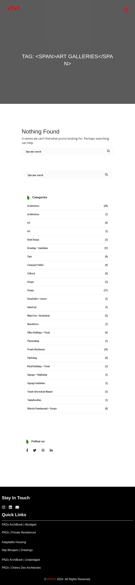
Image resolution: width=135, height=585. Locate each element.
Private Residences (36, 349)
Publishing (32, 358)
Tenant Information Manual (39, 391)
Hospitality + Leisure (37, 298)
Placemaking (33, 341)
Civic (29, 256)
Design (30, 282)
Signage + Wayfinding (37, 374)
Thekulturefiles (34, 400)
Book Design (33, 239)
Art (28, 222)
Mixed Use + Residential (38, 315)
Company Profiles (35, 265)
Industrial (31, 307)
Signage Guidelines (36, 383)
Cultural (31, 273)
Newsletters (33, 324)
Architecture (33, 206)
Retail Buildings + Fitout (38, 366)
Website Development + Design (42, 408)
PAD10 (51, 579)
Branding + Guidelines (37, 248)
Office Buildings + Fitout (38, 332)
